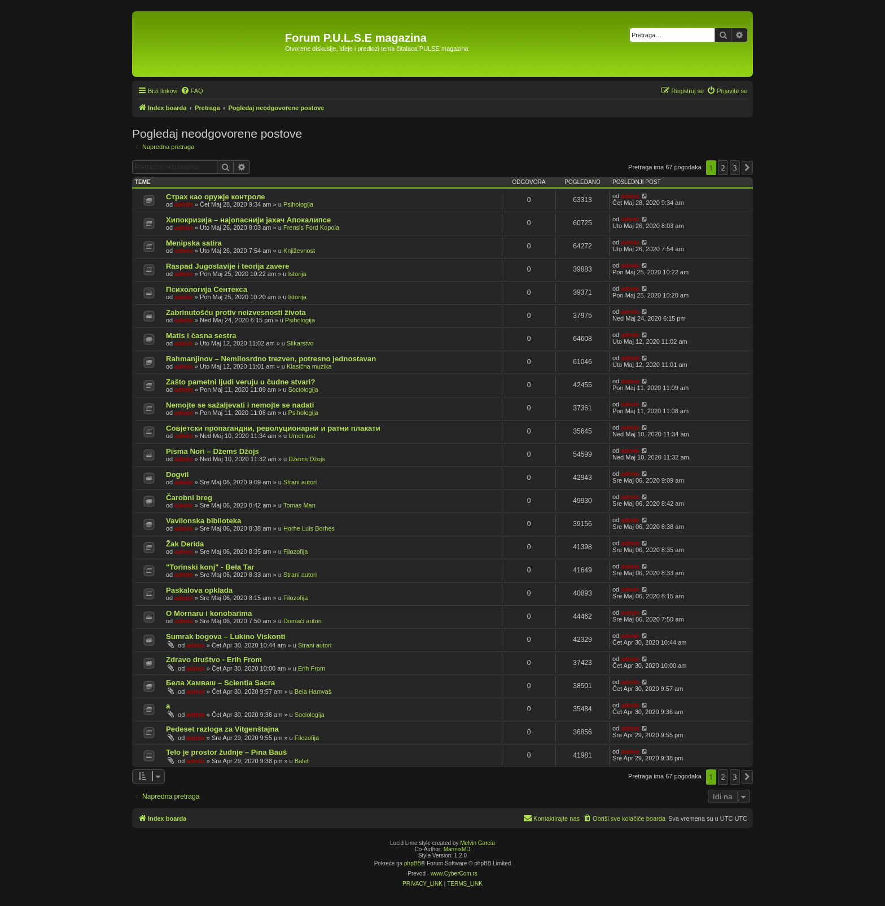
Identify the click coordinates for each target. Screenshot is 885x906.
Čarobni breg (189, 497)
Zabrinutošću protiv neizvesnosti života (236, 312)
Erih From (311, 668)
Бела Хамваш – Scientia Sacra (220, 683)
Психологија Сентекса (206, 289)
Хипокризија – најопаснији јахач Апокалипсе (248, 220)
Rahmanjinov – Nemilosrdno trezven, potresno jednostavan (271, 358)
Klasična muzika (309, 366)
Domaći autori (302, 621)
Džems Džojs (306, 459)
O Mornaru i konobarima (209, 613)
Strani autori (300, 482)
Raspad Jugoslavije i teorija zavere (227, 266)
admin (183, 204)
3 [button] (735, 168)
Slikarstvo (300, 343)
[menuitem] (192, 91)
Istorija (297, 273)
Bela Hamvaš (313, 691)
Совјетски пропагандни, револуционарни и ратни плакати (273, 428)
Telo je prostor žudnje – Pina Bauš (226, 752)
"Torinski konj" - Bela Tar (210, 567)
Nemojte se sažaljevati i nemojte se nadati (240, 405)
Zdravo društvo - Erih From (214, 659)
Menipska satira (194, 243)
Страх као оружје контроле (215, 196)
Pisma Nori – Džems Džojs (212, 451)
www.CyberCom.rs (454, 873)
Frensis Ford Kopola (311, 227)
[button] (747, 167)
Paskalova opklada (199, 590)
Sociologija (303, 389)
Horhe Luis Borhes (309, 528)
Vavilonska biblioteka (203, 521)
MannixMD (457, 849)
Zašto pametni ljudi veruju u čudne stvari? (241, 382)
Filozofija (295, 551)
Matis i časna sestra (201, 335)
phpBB (412, 863)
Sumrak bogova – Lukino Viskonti (226, 636)
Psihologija (298, 204)
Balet (302, 761)
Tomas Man (299, 505)
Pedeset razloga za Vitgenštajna (222, 729)
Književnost (299, 250)
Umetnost (301, 435)
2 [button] (723, 168)
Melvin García (477, 843)
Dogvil (177, 474)
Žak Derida (185, 544)
